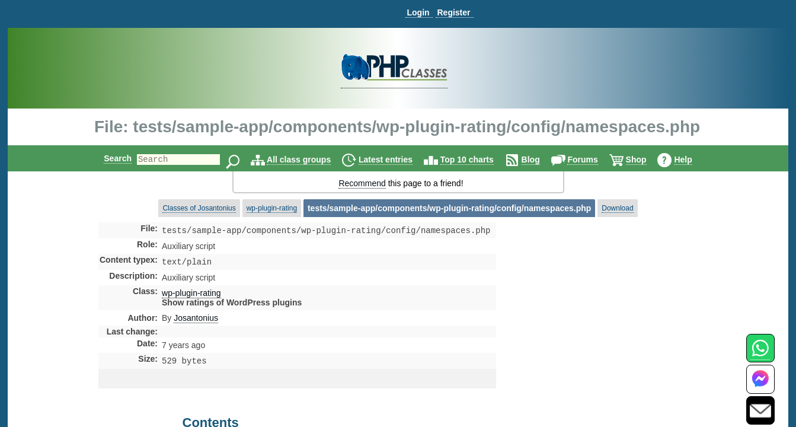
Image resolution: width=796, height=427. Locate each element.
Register (453, 12)
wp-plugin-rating (272, 208)
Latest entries (396, 159)
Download (617, 208)
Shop (646, 159)
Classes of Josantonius (198, 208)
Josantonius (196, 320)
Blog (541, 159)
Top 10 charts (477, 159)
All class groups (309, 159)
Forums (592, 159)
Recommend (361, 183)
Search (108, 158)
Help (693, 159)
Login (418, 12)
